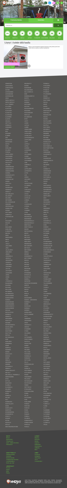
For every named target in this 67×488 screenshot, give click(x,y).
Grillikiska (37, 448)
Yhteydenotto (9, 441)
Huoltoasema (38, 446)
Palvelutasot (9, 444)
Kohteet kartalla (10, 458)
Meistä (8, 437)
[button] (58, 20)
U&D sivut (28, 5)
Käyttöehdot (9, 439)
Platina (8, 473)
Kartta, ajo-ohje (10, 463)
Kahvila (36, 441)
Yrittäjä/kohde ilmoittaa (12, 459)
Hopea (8, 469)
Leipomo (37, 443)
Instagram (37, 456)
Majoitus (37, 437)
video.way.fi (38, 458)
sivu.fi (36, 459)
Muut (36, 449)
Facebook (37, 454)
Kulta (7, 471)
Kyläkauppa (38, 444)
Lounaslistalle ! (38, 461)
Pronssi (8, 468)
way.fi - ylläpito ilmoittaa (12, 443)
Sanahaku (8, 456)
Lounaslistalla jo (10, 461)
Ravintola (37, 439)
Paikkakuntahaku (10, 454)
